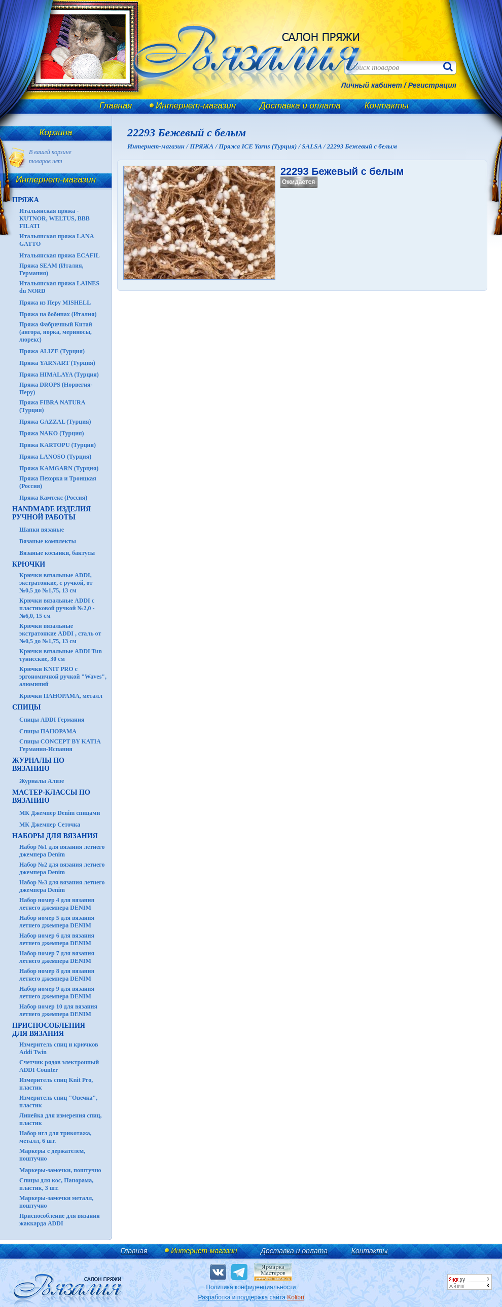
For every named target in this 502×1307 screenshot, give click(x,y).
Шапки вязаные (41, 529)
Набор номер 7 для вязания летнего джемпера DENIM (56, 957)
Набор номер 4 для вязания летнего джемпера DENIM (56, 904)
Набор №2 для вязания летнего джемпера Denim (62, 868)
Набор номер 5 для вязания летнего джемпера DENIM (56, 921)
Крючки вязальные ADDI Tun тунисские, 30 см (60, 655)
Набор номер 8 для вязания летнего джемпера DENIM (56, 974)
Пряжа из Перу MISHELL (55, 302)
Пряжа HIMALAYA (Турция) (59, 374)
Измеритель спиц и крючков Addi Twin (58, 1048)
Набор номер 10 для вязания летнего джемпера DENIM (58, 1010)
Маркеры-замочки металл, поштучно (56, 1201)
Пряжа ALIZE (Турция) (52, 351)
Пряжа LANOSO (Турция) (55, 456)
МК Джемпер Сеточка (49, 824)
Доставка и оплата (300, 105)
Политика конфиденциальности (251, 1287)
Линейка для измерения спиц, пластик (60, 1119)
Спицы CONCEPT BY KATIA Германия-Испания (59, 745)
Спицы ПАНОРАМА (48, 731)
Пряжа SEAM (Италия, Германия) (51, 269)
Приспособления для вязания (48, 1029)
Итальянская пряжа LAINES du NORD (59, 287)
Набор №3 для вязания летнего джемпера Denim (62, 886)
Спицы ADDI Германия (51, 719)
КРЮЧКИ (28, 564)
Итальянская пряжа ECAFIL (59, 255)
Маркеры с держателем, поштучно (52, 1154)
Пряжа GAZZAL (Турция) (55, 421)
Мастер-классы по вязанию (51, 796)
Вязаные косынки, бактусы (57, 552)
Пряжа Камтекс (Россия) (53, 497)
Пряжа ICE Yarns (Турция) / (260, 146)
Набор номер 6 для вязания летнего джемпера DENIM (56, 939)
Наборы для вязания (55, 836)
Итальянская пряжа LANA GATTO (56, 240)
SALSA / (314, 146)
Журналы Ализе (41, 781)
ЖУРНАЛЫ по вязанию (38, 764)
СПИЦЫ (26, 707)
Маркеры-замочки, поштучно (60, 1170)
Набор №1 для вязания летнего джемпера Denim (62, 850)
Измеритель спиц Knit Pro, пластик (56, 1083)
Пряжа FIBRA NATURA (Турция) (52, 406)
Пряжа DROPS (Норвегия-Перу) (56, 388)
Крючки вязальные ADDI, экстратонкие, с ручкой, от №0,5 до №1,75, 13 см (55, 583)
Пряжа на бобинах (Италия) (57, 314)
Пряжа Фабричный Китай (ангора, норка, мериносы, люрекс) (55, 332)
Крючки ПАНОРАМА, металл (60, 695)
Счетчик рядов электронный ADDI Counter (59, 1066)
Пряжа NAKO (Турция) (51, 433)
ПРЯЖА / (204, 146)
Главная (115, 105)
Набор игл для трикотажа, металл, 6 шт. (55, 1137)
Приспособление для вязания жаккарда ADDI (59, 1219)
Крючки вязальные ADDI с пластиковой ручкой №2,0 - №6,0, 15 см (57, 608)
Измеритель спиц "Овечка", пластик (58, 1101)
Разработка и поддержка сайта (251, 1297)
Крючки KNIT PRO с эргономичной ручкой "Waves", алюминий (62, 676)
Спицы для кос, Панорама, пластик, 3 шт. (56, 1184)
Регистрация (432, 85)
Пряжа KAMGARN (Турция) (58, 468)
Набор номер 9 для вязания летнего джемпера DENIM (56, 992)
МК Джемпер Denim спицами (59, 812)
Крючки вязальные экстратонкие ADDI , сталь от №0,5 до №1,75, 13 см (60, 633)
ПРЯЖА (25, 200)
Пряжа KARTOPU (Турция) (57, 445)
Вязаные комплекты (47, 541)
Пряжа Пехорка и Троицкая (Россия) (57, 482)
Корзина (56, 132)
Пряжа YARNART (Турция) (57, 362)
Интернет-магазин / (158, 146)
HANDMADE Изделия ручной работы (51, 513)
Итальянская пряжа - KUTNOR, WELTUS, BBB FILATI (54, 218)
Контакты (387, 105)
